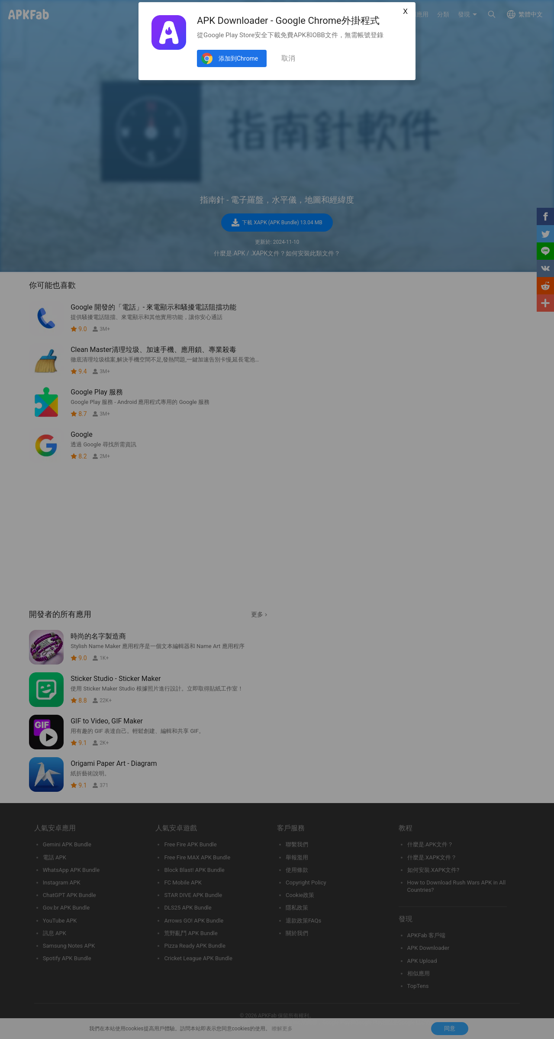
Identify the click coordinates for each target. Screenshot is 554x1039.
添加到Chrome (238, 58)
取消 (288, 58)
